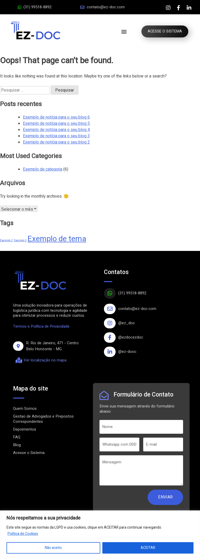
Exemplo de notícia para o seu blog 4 (56, 130)
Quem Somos (25, 408)
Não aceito (53, 547)
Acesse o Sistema (29, 453)
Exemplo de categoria (42, 169)
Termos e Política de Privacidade (41, 326)
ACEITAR (148, 547)
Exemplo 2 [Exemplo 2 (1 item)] (6, 240)
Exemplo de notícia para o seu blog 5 (56, 123)
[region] (100, 534)
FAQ (16, 437)
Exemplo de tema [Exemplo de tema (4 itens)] (57, 238)
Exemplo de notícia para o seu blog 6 (56, 117)
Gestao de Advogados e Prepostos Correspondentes (43, 418)
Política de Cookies (23, 533)
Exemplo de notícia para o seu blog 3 (56, 136)
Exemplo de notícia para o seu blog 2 (56, 142)
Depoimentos (24, 429)
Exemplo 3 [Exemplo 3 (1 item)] (20, 240)
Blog (17, 445)
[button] (122, 31)
